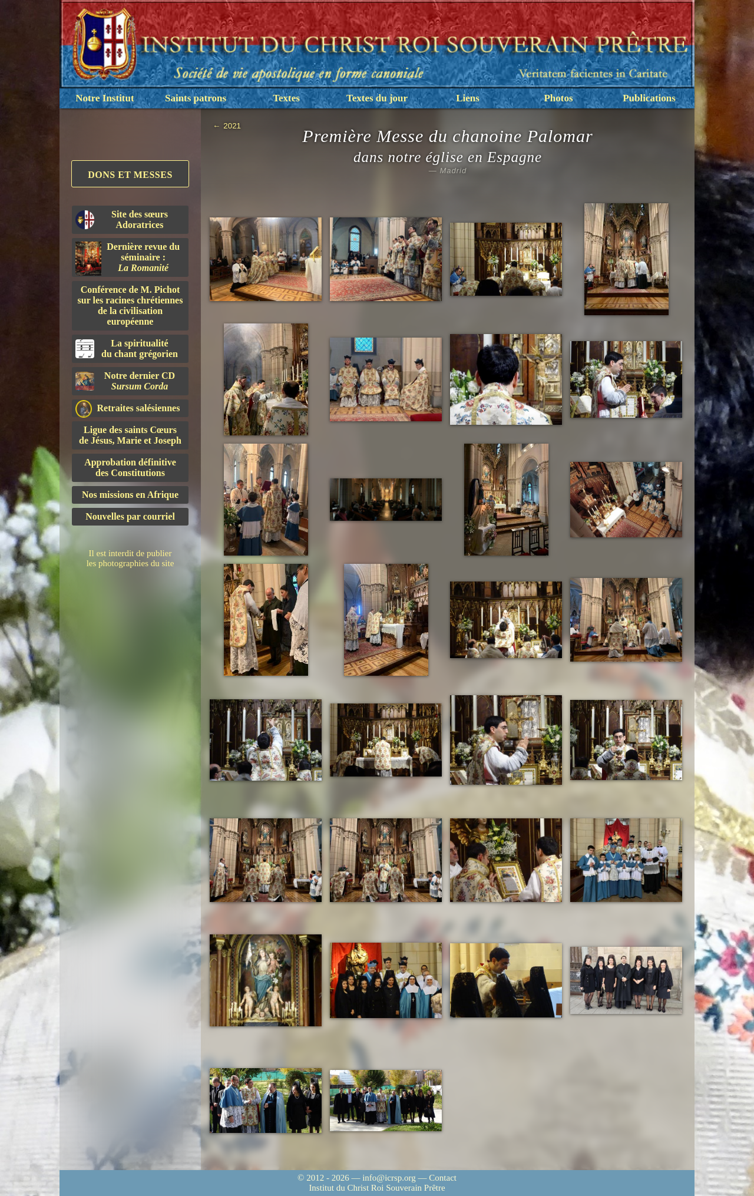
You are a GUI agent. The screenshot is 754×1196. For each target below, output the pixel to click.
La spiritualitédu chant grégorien (126, 348)
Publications (649, 98)
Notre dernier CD (125, 381)
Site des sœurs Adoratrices (121, 219)
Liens (467, 98)
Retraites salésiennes (127, 408)
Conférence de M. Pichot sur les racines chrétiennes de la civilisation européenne (130, 305)
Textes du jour (377, 98)
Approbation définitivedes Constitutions (130, 467)
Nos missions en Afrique (130, 495)
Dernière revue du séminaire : (127, 259)
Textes (286, 98)
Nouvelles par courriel (130, 516)
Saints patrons (195, 98)
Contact (443, 1177)
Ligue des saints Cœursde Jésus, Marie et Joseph (130, 435)
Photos (558, 98)
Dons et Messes (130, 175)
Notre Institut (104, 98)
